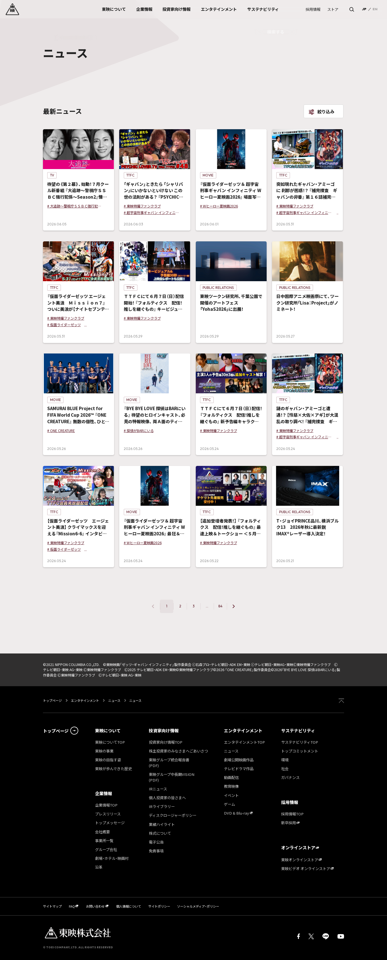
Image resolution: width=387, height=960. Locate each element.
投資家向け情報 (164, 730)
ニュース (114, 700)
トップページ (53, 700)
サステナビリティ (298, 730)
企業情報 (103, 793)
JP (364, 9)
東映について (108, 730)
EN (375, 9)
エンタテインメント (85, 700)
